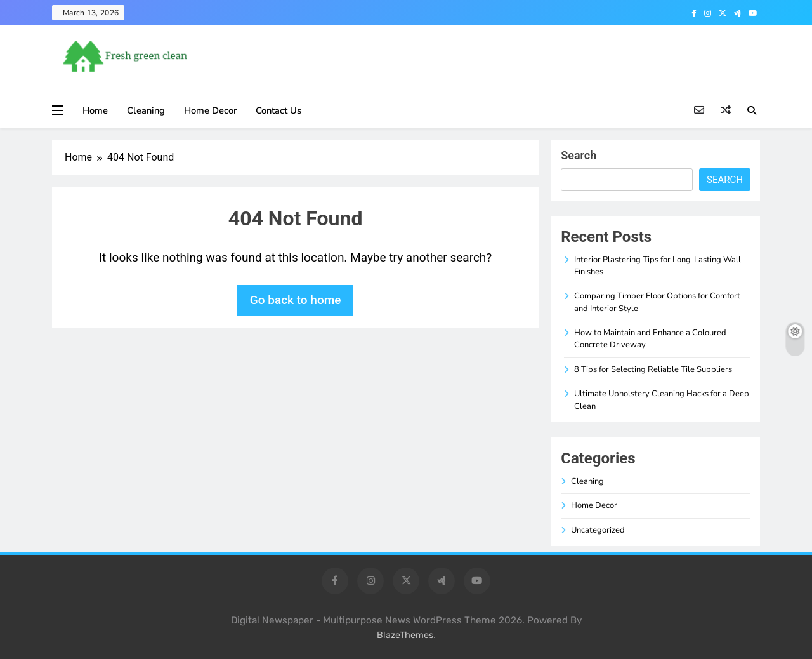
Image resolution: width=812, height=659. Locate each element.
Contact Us (278, 110)
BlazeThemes (405, 635)
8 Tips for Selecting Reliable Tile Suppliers (653, 369)
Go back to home (295, 300)
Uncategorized (598, 530)
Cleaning (146, 110)
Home (95, 110)
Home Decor (210, 110)
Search (578, 155)
